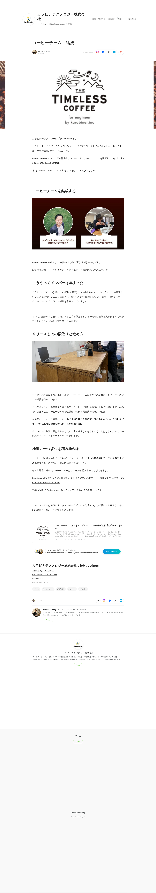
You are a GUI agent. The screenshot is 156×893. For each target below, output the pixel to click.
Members (111, 19)
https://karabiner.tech (57, 24)
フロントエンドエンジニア (43, 571)
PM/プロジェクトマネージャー (44, 575)
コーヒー (72, 589)
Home (93, 19)
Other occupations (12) (41, 582)
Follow (43, 24)
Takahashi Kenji (44, 51)
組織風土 (84, 589)
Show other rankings (78, 817)
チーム (37, 589)
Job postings (131, 19)
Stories (120, 18)
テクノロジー (48, 589)
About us (102, 19)
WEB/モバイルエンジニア (42, 578)
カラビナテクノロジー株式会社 (61, 16)
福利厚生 (61, 589)
